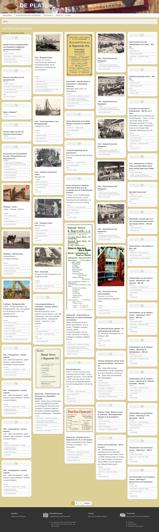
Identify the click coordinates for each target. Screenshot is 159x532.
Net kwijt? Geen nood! (137, 192)
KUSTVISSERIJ (102, 423)
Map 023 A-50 (40, 177)
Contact (68, 15)
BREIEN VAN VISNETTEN (42, 182)
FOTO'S (37, 78)
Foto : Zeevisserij (41, 272)
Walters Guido (102, 345)
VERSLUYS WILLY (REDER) (105, 391)
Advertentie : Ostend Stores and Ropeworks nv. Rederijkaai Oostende (47, 396)
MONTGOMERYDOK (9, 325)
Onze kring (47, 15)
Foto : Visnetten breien (43, 223)
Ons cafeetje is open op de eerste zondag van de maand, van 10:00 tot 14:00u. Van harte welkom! (63, 524)
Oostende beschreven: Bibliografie (28, 15)
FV (130, 61)
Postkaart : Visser (10, 207)
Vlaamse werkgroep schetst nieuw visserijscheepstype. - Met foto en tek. (111, 363)
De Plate (34, 5)
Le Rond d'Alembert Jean (42, 341)
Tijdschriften (6, 15)
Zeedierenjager (134, 297)
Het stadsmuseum (56, 513)
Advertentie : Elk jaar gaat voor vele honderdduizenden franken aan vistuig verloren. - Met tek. (141, 221)
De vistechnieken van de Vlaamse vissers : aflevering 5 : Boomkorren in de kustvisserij (142, 479)
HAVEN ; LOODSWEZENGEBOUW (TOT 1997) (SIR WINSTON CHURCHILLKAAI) (47, 90)
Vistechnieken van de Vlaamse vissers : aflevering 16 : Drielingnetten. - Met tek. (141, 349)
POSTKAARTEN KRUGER (10, 322)
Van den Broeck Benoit (9, 96)
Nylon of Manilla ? (10, 112)
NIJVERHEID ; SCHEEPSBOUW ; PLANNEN (15, 369)
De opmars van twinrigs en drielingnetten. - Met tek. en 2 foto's (140, 111)
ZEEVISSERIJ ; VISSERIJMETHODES (13, 56)
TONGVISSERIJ (134, 292)
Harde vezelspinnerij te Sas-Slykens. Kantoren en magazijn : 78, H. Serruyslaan (79, 444)
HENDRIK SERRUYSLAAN (73, 460)
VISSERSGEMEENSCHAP (10, 221)
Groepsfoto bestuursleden (135, 526)
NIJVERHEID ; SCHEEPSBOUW (106, 388)
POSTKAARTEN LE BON (10, 215)
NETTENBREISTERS (41, 187)
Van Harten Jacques (72, 169)
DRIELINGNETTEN (103, 382)
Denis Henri (38, 191)
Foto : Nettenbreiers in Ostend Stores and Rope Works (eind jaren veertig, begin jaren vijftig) (141, 166)
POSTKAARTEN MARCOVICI (11, 265)
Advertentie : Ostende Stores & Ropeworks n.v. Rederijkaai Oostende (78, 84)
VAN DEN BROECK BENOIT (11, 61)
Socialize (14, 513)
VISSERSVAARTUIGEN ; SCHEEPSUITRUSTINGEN (10, 410)
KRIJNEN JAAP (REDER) (73, 212)
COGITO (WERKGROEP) (105, 421)
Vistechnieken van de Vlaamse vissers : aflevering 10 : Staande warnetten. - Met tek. (141, 381)
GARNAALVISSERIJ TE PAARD (11, 268)
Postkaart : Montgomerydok (14, 304)
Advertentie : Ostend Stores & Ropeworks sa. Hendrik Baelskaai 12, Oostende (79, 317)
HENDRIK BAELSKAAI (72, 353)
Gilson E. (69, 134)
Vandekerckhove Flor (104, 476)
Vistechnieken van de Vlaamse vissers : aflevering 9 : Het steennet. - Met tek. (141, 280)
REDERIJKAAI (39, 427)
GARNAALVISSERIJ (9, 53)
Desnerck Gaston (71, 398)
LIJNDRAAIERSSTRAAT (10, 177)
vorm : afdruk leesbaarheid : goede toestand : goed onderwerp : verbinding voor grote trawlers (15, 362)
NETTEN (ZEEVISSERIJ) (10, 59)
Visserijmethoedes (73, 369)
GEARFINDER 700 (134, 199)
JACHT (37, 328)
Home (5, 21)
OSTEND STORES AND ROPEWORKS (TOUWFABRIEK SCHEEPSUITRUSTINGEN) (15, 163)
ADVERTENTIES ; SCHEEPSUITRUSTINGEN (47, 418)
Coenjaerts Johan (134, 93)
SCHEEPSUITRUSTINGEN (10, 172)
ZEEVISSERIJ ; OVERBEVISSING (75, 127)
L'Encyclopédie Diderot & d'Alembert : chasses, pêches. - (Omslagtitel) (47, 306)
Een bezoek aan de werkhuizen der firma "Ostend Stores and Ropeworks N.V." (15, 156)
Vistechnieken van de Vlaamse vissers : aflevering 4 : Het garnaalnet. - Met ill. (141, 415)
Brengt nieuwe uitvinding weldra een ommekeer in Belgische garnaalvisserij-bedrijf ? (15, 47)
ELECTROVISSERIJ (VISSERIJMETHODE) (140, 258)
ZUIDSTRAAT (7, 166)
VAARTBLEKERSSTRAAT (10, 169)
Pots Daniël (133, 203)
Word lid (59, 15)
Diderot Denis (39, 338)
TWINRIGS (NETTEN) (135, 140)
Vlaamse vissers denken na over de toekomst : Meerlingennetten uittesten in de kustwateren (110, 414)
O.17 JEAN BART (8, 336)
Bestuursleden (132, 524)
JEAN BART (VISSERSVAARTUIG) (12, 331)
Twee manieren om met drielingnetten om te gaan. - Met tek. (141, 44)
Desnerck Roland (71, 401)
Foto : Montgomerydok (43, 57)
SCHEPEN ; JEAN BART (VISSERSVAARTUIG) (15, 339)
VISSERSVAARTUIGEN (10, 328)
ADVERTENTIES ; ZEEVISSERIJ (44, 430)
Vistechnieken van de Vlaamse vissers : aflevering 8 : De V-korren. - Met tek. (141, 315)
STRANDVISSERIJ (8, 273)
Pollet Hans (133, 90)
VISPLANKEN (7, 454)
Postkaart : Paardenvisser (13, 254)
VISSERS (6, 218)
